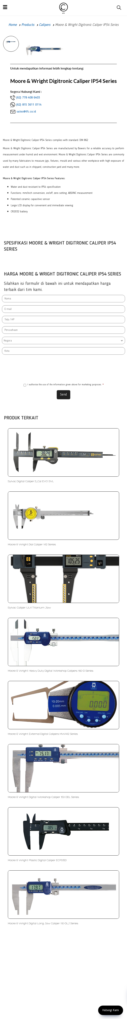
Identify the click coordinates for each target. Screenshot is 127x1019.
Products (27, 25)
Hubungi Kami (110, 1010)
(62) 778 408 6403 (28, 97)
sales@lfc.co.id (26, 111)
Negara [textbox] (8, 340)
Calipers (44, 25)
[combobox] (63, 340)
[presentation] (63, 368)
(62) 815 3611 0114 (28, 104)
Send (63, 394)
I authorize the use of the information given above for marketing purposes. (64, 384)
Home (12, 25)
